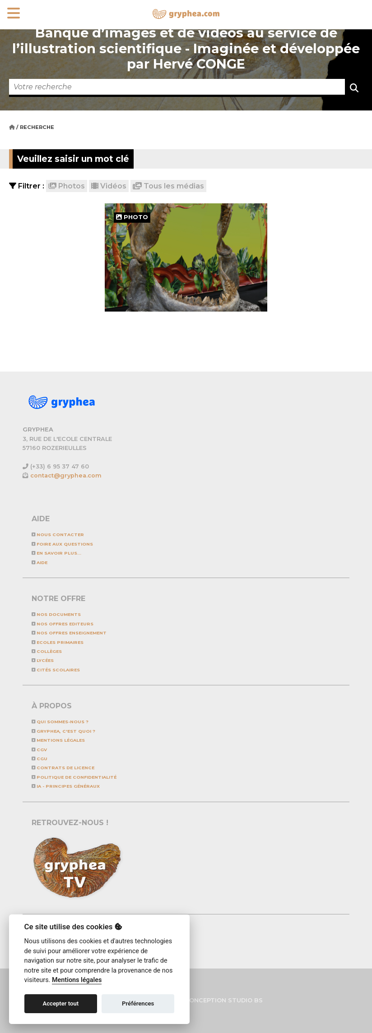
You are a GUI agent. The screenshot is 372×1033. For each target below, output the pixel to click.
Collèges (47, 651)
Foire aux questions (62, 544)
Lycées (43, 660)
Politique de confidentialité (74, 777)
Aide (39, 562)
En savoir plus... (56, 553)
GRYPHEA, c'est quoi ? (63, 731)
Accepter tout (60, 1003)
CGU (39, 758)
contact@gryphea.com (66, 475)
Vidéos (108, 186)
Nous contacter (58, 534)
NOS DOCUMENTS (56, 614)
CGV (39, 749)
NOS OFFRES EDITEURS (62, 623)
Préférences (138, 1003)
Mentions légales (58, 740)
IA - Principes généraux (66, 786)
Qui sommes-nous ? (60, 721)
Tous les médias (168, 186)
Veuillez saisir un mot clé (73, 158)
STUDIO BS (245, 1000)
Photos (66, 186)
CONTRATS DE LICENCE (63, 767)
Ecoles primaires (58, 642)
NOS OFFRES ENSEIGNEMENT (69, 632)
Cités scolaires (56, 669)
